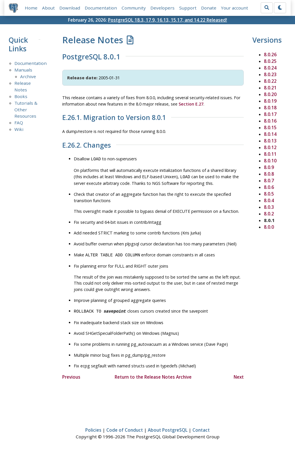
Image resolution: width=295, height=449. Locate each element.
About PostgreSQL (168, 428)
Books (20, 96)
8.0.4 (269, 200)
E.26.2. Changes (86, 145)
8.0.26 (270, 54)
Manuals (23, 70)
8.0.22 (270, 81)
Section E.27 (191, 104)
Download (69, 8)
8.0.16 (270, 121)
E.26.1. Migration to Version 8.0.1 (114, 118)
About (48, 8)
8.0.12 (270, 147)
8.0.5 (269, 194)
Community (134, 8)
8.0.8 (269, 174)
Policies (93, 428)
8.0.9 (269, 167)
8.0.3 (269, 207)
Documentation (101, 8)
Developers (162, 8)
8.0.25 (270, 61)
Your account (234, 8)
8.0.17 (270, 114)
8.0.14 (270, 134)
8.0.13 (270, 141)
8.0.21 (270, 88)
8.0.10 (270, 161)
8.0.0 (269, 227)
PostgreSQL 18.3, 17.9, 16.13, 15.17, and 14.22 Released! (167, 20)
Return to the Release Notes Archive (153, 374)
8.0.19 (270, 101)
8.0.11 (270, 154)
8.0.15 (270, 127)
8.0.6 (269, 187)
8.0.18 (270, 107)
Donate (208, 8)
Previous (71, 374)
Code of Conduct (124, 428)
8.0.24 (270, 68)
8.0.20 (270, 94)
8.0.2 (269, 214)
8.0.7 (269, 180)
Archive (28, 76)
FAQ (18, 122)
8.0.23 (270, 74)
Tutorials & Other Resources (25, 109)
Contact (201, 428)
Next (239, 374)
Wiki (18, 129)
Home (31, 8)
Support (187, 8)
